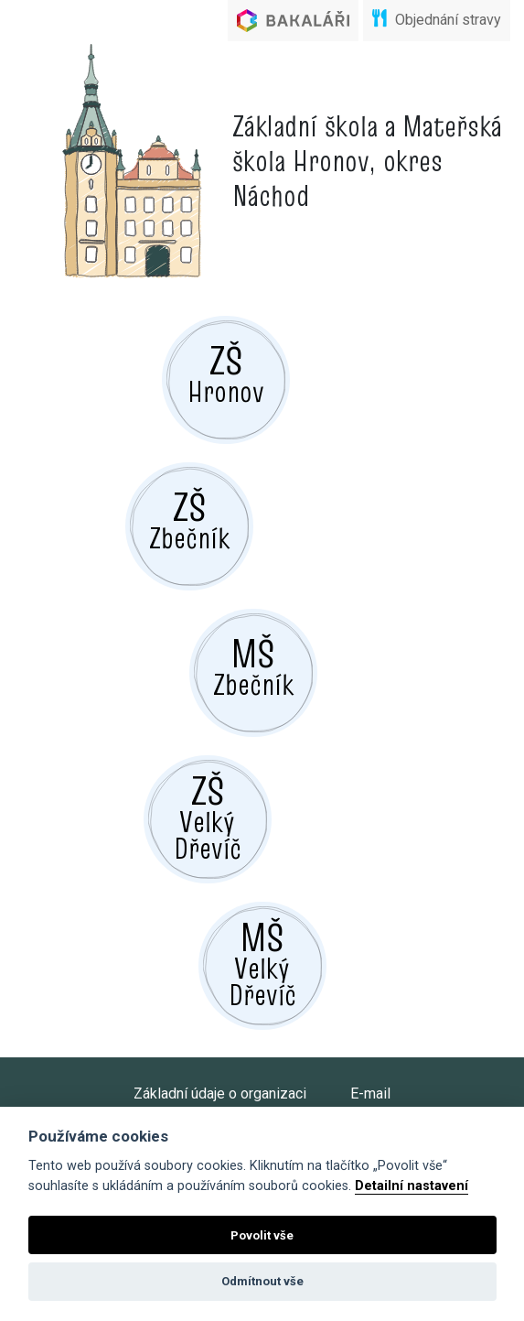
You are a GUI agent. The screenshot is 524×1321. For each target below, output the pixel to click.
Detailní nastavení (411, 1186)
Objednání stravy (436, 18)
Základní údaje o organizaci (220, 1093)
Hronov (225, 372)
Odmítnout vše (262, 1281)
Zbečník (189, 519)
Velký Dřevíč (207, 816)
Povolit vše (262, 1235)
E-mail (370, 1093)
